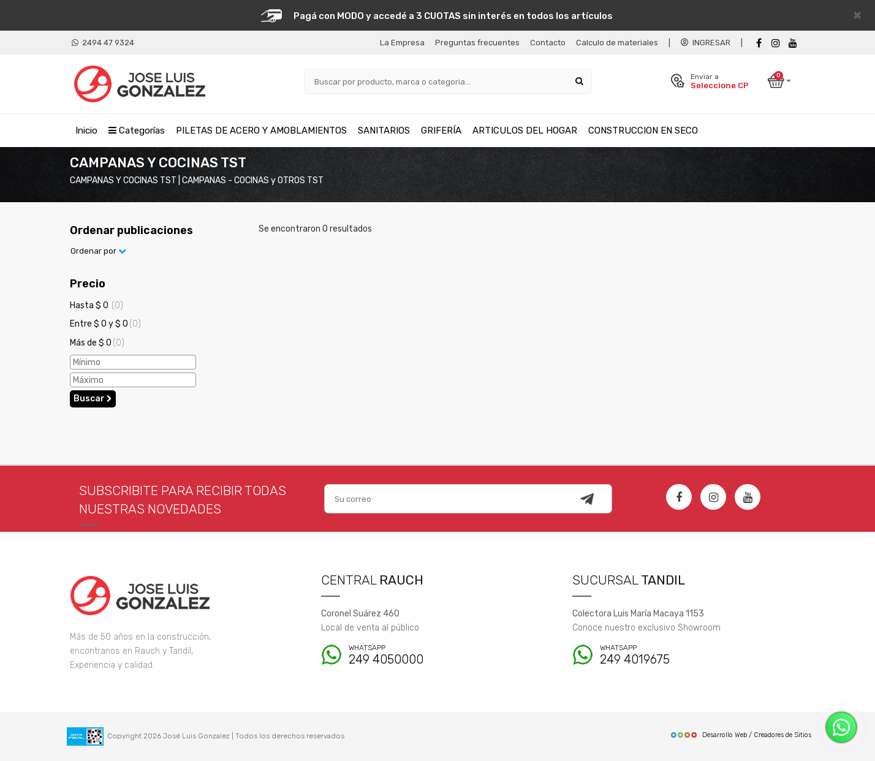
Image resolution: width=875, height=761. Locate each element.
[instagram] (776, 43)
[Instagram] (713, 497)
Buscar (93, 398)
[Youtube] (793, 43)
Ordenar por (98, 251)
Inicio (86, 130)
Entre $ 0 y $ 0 (105, 324)
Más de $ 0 (97, 343)
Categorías (136, 130)
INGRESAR (705, 42)
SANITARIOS (384, 130)
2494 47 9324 (103, 42)
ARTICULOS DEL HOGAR (524, 130)
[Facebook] (758, 43)
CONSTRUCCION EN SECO (643, 130)
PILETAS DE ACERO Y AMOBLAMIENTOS (261, 130)
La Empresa (402, 42)
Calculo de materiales (617, 42)
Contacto (548, 42)
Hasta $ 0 (96, 305)
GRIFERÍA (441, 130)
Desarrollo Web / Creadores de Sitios (740, 735)
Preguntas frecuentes (477, 42)
